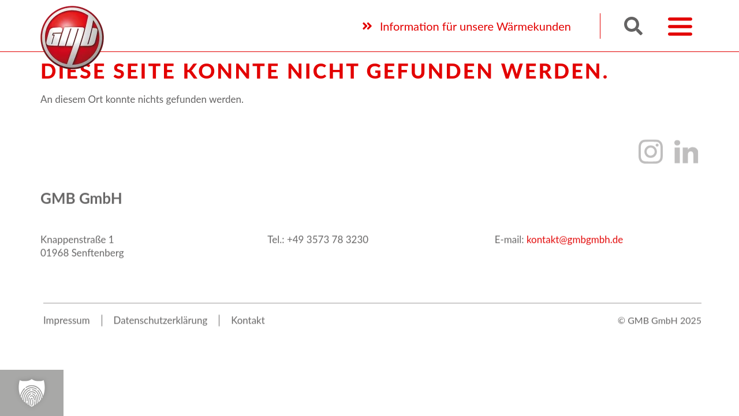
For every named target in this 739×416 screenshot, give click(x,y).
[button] (633, 24)
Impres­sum (66, 335)
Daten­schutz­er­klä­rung (161, 335)
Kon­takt (249, 335)
